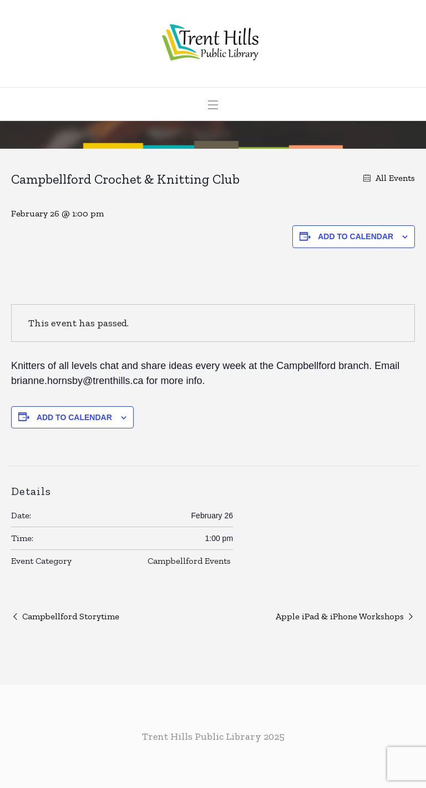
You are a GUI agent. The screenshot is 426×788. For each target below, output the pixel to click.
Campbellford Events (189, 560)
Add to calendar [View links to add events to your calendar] (355, 236)
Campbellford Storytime (70, 616)
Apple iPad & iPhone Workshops (340, 616)
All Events (394, 178)
